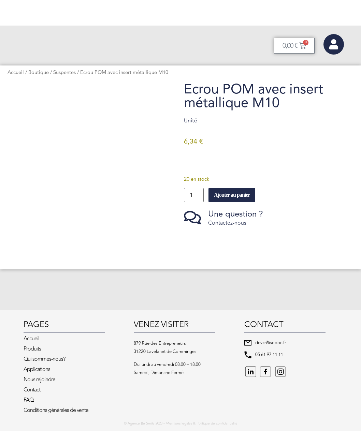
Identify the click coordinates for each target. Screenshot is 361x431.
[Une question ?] (192, 217)
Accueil (16, 72)
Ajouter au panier (232, 195)
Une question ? (235, 214)
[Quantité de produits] (194, 195)
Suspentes (64, 72)
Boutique (38, 72)
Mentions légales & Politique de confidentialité (201, 423)
